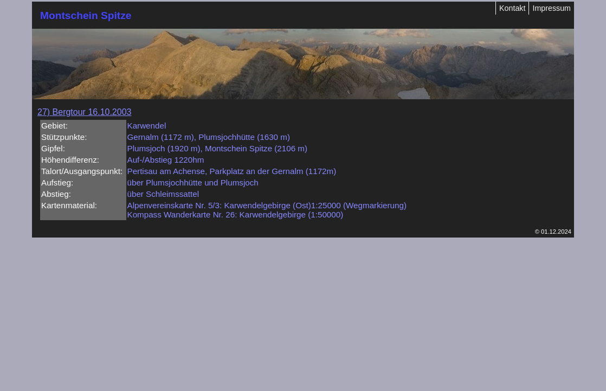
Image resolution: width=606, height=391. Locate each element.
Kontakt (512, 8)
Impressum (551, 8)
